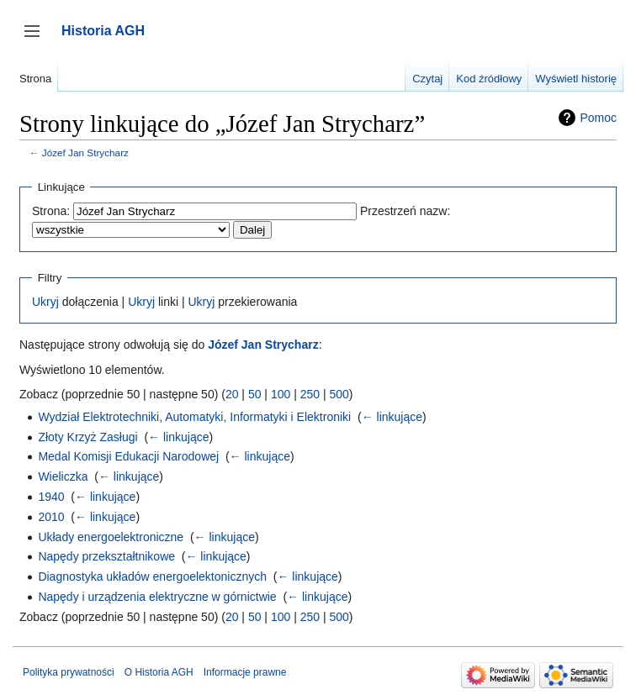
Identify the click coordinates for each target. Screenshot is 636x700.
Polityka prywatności (68, 672)
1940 (51, 496)
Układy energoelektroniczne (110, 537)
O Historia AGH (159, 672)
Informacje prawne (245, 672)
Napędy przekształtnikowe (106, 556)
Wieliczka (62, 476)
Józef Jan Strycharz (85, 152)
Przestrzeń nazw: (405, 211)
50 (255, 394)
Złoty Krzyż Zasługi (87, 437)
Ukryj (45, 301)
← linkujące (392, 417)
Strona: (51, 211)
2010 (51, 517)
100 (280, 394)
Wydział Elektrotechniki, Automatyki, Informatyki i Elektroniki (194, 417)
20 (232, 394)
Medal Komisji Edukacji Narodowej (128, 456)
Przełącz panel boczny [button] (37, 39)
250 (310, 394)
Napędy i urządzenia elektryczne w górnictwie (157, 596)
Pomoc (598, 117)
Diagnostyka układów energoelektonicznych (152, 576)
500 (338, 394)
